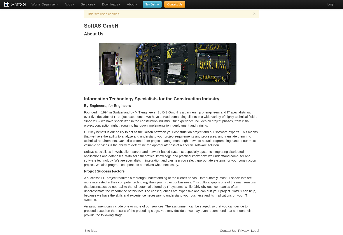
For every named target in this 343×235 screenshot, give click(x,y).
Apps (69, 4)
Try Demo (152, 4)
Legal (255, 230)
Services (88, 4)
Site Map (90, 230)
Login (331, 4)
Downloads (111, 4)
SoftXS (18, 4)
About (132, 4)
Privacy (243, 230)
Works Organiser (45, 4)
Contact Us (174, 4)
